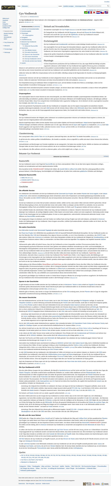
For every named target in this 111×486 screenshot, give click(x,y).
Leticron (90, 328)
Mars (45, 289)
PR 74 (23, 455)
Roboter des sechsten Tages (97, 402)
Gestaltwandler (63, 44)
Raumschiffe (49, 164)
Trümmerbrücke (41, 448)
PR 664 (86, 330)
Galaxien (103, 239)
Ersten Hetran (83, 328)
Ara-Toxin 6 (39, 460)
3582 (30, 333)
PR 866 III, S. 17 (58, 293)
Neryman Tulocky (99, 323)
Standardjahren (25, 411)
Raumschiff (68, 309)
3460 (43, 328)
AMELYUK (24, 177)
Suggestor (84, 124)
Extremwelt (62, 193)
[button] (8, 31)
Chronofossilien (102, 466)
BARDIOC (60, 343)
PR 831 (37, 180)
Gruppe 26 (43, 340)
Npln (107, 124)
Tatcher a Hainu (77, 284)
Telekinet (21, 124)
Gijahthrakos (74, 34)
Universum (101, 219)
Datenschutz (22, 483)
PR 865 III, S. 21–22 (40, 363)
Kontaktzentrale (81, 333)
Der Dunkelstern (80, 468)
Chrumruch (60, 356)
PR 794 (65, 90)
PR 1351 (81, 149)
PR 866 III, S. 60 (57, 85)
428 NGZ (21, 439)
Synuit (100, 444)
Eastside (52, 434)
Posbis (50, 406)
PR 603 (78, 325)
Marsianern (68, 284)
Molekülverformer (34, 16)
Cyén (61, 34)
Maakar (31, 390)
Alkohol (21, 87)
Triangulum (27, 372)
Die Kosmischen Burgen (89, 466)
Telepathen (22, 302)
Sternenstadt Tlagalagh (44, 230)
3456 (28, 323)
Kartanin (99, 381)
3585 (25, 352)
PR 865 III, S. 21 (29, 22)
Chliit (69, 328)
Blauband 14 (76, 36)
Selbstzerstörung (63, 335)
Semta (39, 446)
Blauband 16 (73, 29)
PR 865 (89, 455)
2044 (62, 311)
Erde (68, 291)
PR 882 (104, 455)
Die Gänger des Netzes (27, 468)
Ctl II (53, 381)
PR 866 (94, 455)
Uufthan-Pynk (91, 29)
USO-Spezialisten (77, 323)
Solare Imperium (75, 305)
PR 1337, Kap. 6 (75, 390)
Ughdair (21, 325)
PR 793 (29, 90)
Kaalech (67, 347)
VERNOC (33, 335)
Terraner (63, 127)
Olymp (71, 354)
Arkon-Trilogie (70, 468)
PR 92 (27, 455)
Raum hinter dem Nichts (74, 361)
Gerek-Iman (57, 264)
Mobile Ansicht (46, 483)
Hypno (75, 124)
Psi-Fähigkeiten (84, 300)
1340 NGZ (27, 444)
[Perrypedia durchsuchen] (98, 6)
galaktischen (83, 171)
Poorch (63, 328)
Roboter (90, 374)
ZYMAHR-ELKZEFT (38, 169)
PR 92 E (100, 124)
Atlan (57, 323)
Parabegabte (36, 466)
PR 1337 (34, 457)
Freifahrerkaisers (53, 354)
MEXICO (30, 311)
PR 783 (82, 335)
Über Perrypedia (30, 483)
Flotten (21, 214)
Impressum (38, 483)
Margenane (73, 32)
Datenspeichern (44, 381)
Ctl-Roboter (48, 400)
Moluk (94, 307)
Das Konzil (55, 466)
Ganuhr (82, 343)
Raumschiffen (31, 216)
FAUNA (65, 302)
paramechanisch (57, 316)
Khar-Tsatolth (64, 255)
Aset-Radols (29, 446)
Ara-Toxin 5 (32, 460)
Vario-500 (105, 54)
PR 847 (84, 455)
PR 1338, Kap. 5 (77, 388)
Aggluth (96, 193)
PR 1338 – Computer (77, 409)
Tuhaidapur (29, 325)
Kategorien (23, 466)
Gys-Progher (66, 29)
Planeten (84, 193)
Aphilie (62, 466)
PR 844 (79, 455)
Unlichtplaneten (78, 448)
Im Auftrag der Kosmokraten (56, 468)
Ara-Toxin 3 (24, 460)
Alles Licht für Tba (36, 136)
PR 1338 (47, 383)
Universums (38, 237)
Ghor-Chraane (54, 349)
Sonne (91, 193)
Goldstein (28, 302)
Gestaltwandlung (99, 237)
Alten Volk (34, 103)
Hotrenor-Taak (46, 330)
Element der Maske (90, 32)
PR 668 (91, 330)
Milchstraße (80, 108)
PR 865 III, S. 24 (23, 141)
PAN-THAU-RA (75, 466)
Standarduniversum (65, 370)
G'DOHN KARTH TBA (27, 180)
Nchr (90, 398)
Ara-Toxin (44, 468)
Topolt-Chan (92, 253)
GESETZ (39, 198)
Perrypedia (100, 10)
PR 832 (73, 455)
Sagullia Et (92, 284)
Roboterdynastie (91, 372)
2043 (62, 300)
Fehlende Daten (91, 468)
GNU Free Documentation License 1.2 (48, 480)
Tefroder (52, 446)
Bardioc (67, 466)
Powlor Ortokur (87, 323)
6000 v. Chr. (91, 390)
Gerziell (62, 169)
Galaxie (84, 29)
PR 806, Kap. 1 (52, 289)
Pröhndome (92, 333)
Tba (77, 136)
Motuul (21, 198)
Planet (23, 233)
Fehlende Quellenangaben (28, 470)
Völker (29, 466)
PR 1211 (30, 177)
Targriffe (69, 434)
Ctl (31, 377)
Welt (56, 233)
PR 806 (72, 347)
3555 (100, 352)
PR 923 (66, 436)
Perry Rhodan (28, 305)
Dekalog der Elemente (32, 441)
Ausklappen (106, 156)
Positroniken (44, 377)
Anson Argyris (62, 354)
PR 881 (99, 455)
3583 (42, 411)
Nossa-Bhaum (47, 264)
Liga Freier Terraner (62, 429)
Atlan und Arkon (46, 466)
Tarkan (38, 468)
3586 (47, 108)
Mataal (86, 122)
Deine (89, 10)
